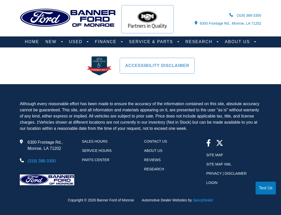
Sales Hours (95, 141)
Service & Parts (152, 42)
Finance (106, 42)
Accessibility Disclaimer (157, 65)
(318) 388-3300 (245, 15)
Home (32, 42)
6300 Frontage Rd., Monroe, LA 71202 (228, 23)
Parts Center (95, 160)
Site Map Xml (218, 164)
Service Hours (97, 151)
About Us (238, 42)
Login (212, 183)
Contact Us (155, 141)
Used (76, 42)
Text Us (266, 188)
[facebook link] (208, 143)
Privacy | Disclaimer (226, 173)
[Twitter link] (219, 143)
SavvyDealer (203, 200)
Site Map (214, 155)
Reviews (152, 160)
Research (199, 42)
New (51, 42)
